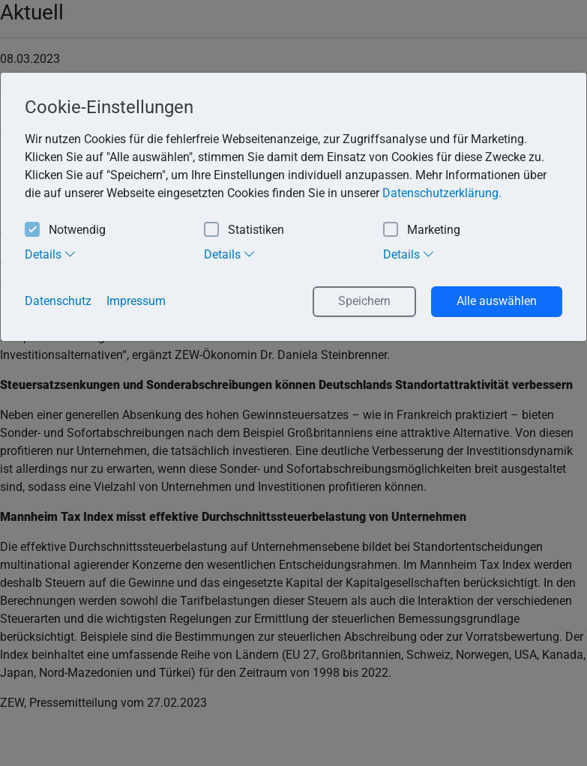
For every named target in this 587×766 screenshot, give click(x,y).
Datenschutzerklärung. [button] (442, 193)
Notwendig (65, 230)
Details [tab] (50, 254)
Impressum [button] (136, 301)
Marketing (421, 230)
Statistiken (244, 230)
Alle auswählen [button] (497, 301)
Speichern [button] (364, 301)
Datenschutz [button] (58, 301)
